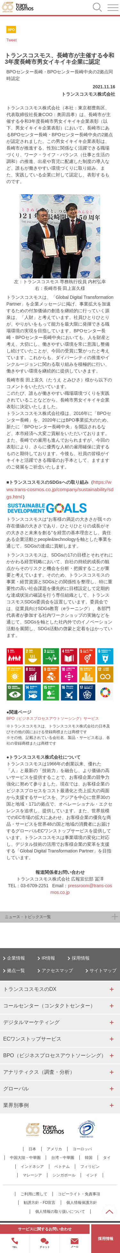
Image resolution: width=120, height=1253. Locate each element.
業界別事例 (16, 1105)
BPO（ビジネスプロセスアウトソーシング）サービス (52, 718)
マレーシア (32, 1175)
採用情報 (81, 958)
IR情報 (48, 958)
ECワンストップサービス (32, 1039)
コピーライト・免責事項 (79, 1194)
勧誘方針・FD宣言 (40, 1202)
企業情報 (16, 958)
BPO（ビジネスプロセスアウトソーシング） (54, 1055)
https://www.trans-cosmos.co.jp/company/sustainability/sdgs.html (59, 489)
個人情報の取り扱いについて (60, 1211)
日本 (32, 1149)
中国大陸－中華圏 (25, 1157)
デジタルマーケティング (31, 1022)
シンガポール (64, 1175)
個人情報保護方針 (81, 1202)
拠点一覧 (16, 970)
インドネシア (32, 1166)
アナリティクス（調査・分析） (39, 1072)
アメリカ (54, 1149)
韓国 (88, 1157)
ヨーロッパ (82, 1149)
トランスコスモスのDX (29, 989)
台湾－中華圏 (62, 1157)
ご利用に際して (33, 1194)
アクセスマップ (57, 970)
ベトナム (62, 1166)
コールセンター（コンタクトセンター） (49, 1005)
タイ (107, 1157)
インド (92, 1175)
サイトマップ (103, 970)
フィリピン (90, 1166)
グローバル (16, 1088)
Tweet (11, 40)
